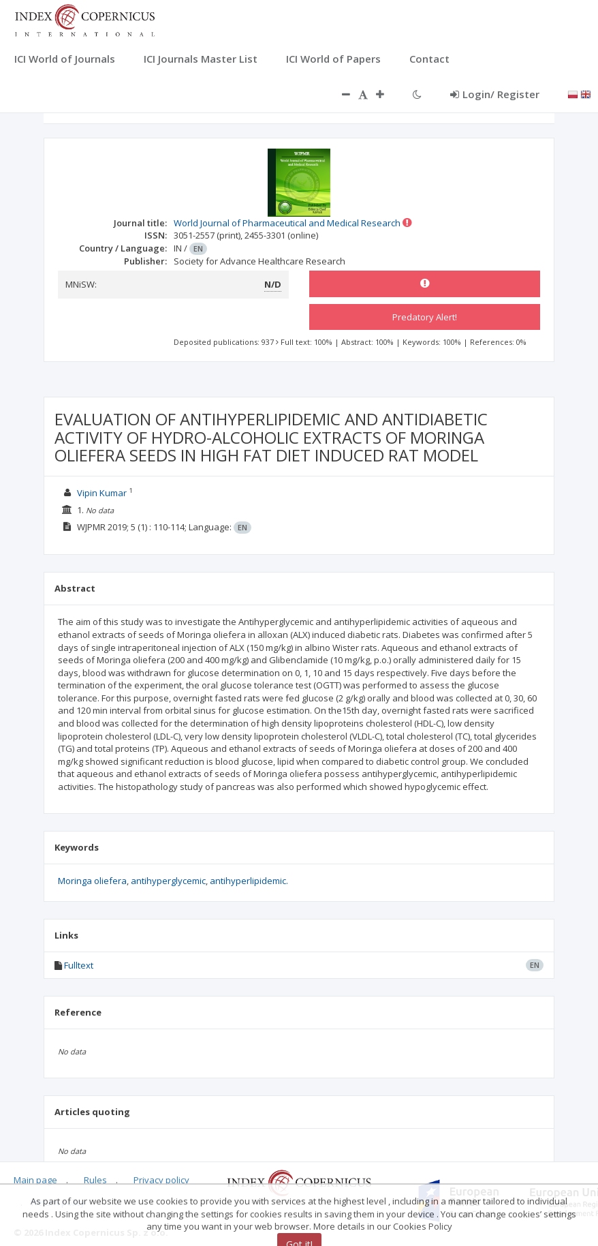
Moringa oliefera (92, 881)
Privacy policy (161, 1180)
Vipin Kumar (102, 493)
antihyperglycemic (168, 881)
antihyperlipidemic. (249, 881)
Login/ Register (494, 94)
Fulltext (78, 965)
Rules (95, 1180)
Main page (35, 1180)
